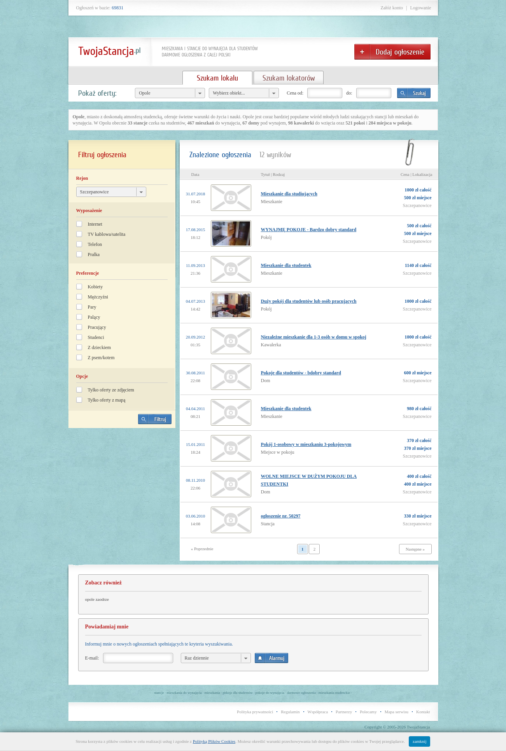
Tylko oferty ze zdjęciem (111, 390)
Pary (92, 307)
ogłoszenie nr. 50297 (281, 516)
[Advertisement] (121, 488)
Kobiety (95, 287)
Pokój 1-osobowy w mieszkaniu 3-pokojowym (306, 444)
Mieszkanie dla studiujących (289, 194)
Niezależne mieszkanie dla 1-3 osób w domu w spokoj (313, 337)
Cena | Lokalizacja (416, 174)
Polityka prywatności (255, 711)
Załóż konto (391, 8)
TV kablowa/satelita (107, 234)
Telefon (95, 244)
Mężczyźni (98, 297)
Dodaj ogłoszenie (392, 52)
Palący (94, 317)
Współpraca (318, 711)
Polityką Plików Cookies (214, 741)
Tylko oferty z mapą (107, 400)
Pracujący (97, 327)
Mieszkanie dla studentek (286, 265)
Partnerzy (344, 711)
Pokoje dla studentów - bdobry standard (301, 373)
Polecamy (368, 711)
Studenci (96, 337)
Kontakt (423, 711)
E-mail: (92, 658)
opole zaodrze (97, 599)
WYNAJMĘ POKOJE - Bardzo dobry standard (309, 229)
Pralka (94, 254)
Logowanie (420, 8)
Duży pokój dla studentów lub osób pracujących (309, 301)
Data (195, 174)
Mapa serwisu (396, 711)
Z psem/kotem (101, 357)
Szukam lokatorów (289, 78)
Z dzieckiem (99, 347)
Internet (95, 224)
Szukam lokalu (217, 78)
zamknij (419, 741)
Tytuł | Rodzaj (273, 174)
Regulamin (290, 711)
